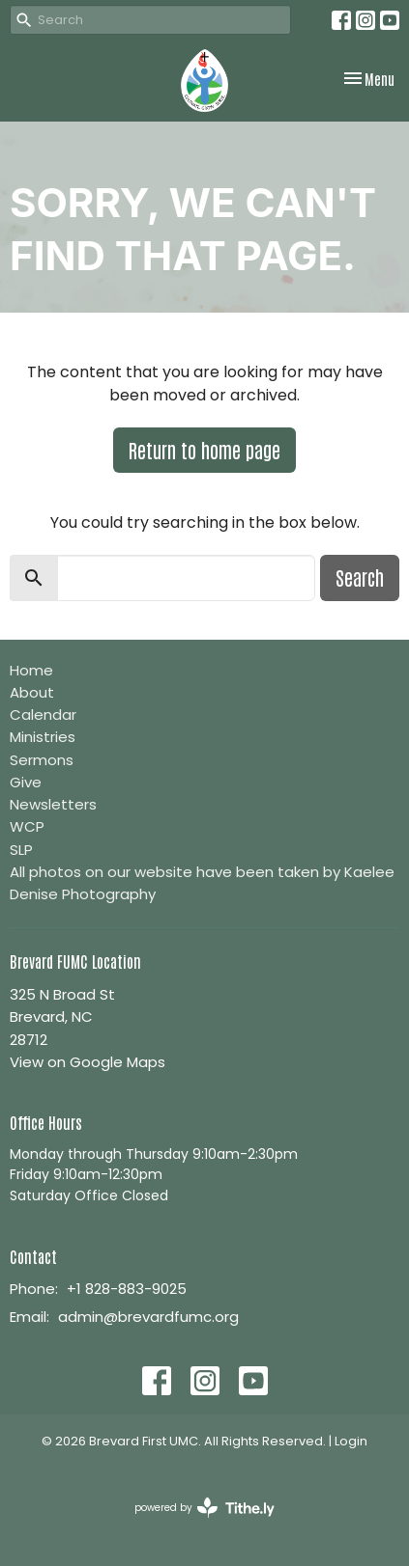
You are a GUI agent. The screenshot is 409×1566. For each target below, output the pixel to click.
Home (31, 670)
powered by (204, 1508)
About (32, 692)
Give (26, 782)
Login (351, 1441)
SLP (21, 849)
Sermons (41, 760)
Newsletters (53, 804)
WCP (27, 826)
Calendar (43, 714)
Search (360, 577)
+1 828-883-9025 (127, 1288)
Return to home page (204, 449)
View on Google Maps (87, 1062)
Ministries (42, 737)
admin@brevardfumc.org (148, 1316)
